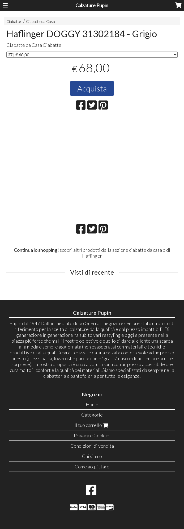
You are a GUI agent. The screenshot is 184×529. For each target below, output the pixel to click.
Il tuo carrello (92, 425)
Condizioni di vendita (92, 446)
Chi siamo (92, 456)
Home (92, 404)
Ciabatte (13, 21)
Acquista (92, 88)
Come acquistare (92, 466)
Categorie (92, 415)
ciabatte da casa (145, 250)
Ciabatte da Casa (40, 21)
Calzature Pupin (91, 5)
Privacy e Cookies (92, 435)
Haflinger (92, 256)
